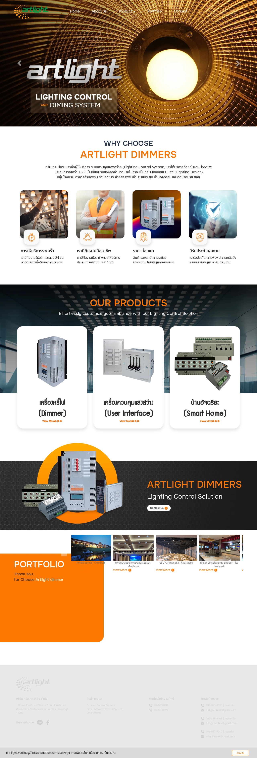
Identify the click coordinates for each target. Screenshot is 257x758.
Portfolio (154, 11)
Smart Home (94, 714)
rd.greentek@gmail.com (220, 737)
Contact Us (160, 508)
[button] (19, 63)
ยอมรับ (240, 753)
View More (81, 571)
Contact (180, 11)
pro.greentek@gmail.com (221, 724)
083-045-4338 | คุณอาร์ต (220, 706)
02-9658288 (161, 706)
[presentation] (64, 547)
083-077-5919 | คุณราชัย (220, 733)
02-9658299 (161, 711)
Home (75, 11)
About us (99, 11)
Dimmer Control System (101, 706)
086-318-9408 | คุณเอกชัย (221, 719)
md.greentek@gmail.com (221, 711)
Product (127, 11)
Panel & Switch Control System (105, 710)
